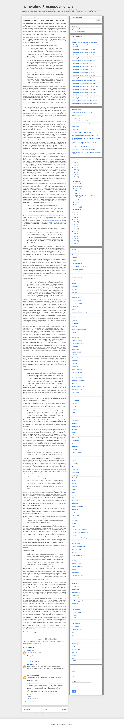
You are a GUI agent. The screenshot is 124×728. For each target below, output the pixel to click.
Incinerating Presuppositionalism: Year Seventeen (85, 95)
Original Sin (75, 509)
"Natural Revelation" (77, 272)
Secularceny (75, 578)
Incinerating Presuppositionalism (49, 6)
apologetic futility (76, 297)
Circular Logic (75, 349)
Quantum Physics (76, 558)
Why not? (74, 652)
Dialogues (74, 383)
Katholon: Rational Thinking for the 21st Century (85, 42)
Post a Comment (29, 702)
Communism (75, 360)
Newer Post (26, 709)
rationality (74, 560)
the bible (74, 618)
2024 (75, 165)
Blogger (70, 724)
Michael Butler (76, 478)
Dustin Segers (75, 392)
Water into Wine (76, 649)
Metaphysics (31, 643)
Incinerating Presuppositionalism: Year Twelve (84, 80)
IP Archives (75, 455)
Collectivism (75, 355)
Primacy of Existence (77, 541)
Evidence (74, 403)
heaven (74, 432)
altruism (74, 283)
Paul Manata (75, 515)
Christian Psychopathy (42, 641)
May (76, 200)
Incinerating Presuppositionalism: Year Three (84, 55)
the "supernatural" (76, 612)
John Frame (75, 458)
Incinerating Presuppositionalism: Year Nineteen (85, 100)
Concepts (74, 363)
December (78, 179)
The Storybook (76, 623)
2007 (75, 238)
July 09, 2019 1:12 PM (32, 672)
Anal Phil (74, 289)
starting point (75, 589)
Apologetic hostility (77, 300)
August (77, 188)
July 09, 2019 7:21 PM (32, 698)
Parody (74, 512)
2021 (75, 172)
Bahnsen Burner (31, 675)
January (77, 209)
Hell (73, 435)
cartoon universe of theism (79, 329)
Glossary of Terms (77, 115)
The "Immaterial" (76, 609)
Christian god (75, 337)
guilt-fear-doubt (76, 426)
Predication (75, 535)
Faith (73, 415)
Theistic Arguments (77, 629)
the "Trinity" (75, 615)
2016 (75, 217)
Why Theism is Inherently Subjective (81, 124)
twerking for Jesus (77, 638)
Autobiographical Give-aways (80, 312)
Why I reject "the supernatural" (80, 121)
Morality (74, 483)
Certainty (74, 335)
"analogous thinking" (77, 252)
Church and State (76, 346)
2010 (75, 231)
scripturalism (75, 572)
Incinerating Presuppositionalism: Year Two (83, 52)
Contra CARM (75, 126)
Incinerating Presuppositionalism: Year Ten (83, 75)
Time (73, 632)
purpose (74, 552)
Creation (74, 375)
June (76, 193)
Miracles (74, 480)
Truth (73, 635)
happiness (74, 429)
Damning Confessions (78, 380)
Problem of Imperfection (78, 546)
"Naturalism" (75, 275)
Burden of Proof (76, 323)
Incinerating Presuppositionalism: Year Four (83, 58)
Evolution (74, 406)
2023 (75, 167)
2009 (75, 233)
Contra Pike (75, 129)
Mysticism (74, 486)
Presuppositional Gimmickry (79, 538)
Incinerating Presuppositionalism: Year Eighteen (85, 98)
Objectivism (38, 643)
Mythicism (74, 489)
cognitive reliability (77, 352)
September (78, 186)
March (77, 204)
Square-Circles (76, 586)
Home (45, 709)
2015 (75, 219)
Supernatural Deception (78, 598)
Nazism (74, 492)
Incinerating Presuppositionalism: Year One (83, 49)
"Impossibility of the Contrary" (80, 266)
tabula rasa (75, 603)
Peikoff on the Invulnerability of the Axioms (83, 149)
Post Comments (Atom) (48, 714)
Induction (25, 643)
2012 (75, 226)
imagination (75, 446)
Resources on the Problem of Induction (82, 112)
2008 (75, 236)
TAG (73, 606)
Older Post (63, 709)
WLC (73, 658)
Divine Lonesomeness (78, 386)
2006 (75, 241)
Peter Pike (74, 518)
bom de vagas (31, 664)
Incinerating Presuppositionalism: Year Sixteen (84, 92)
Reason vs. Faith (76, 563)
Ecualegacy (75, 395)
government (75, 423)
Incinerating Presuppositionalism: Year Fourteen (85, 86)
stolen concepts (76, 592)
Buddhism (74, 320)
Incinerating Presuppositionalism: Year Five (83, 60)
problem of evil (76, 543)
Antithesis (74, 295)
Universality (75, 643)
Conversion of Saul (77, 372)
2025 (75, 162)
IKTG (73, 443)
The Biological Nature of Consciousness (51, 220)
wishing (74, 655)
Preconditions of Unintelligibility (80, 532)
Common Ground (76, 358)
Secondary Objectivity (78, 575)
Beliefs (73, 317)
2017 (75, 214)
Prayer (73, 526)
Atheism (74, 309)
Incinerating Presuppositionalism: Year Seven (84, 66)
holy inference (75, 440)
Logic (73, 466)
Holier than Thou (76, 438)
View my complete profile (78, 31)
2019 (75, 177)
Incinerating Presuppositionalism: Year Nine (83, 72)
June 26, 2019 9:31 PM (33, 661)
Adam (73, 280)
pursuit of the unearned (78, 555)
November (78, 181)
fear (73, 418)
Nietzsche (74, 495)
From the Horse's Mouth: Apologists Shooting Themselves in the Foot (84, 143)
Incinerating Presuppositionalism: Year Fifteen (84, 89)
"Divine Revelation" (77, 263)
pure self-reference (77, 549)
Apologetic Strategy (77, 303)
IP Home (74, 39)
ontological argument (77, 506)
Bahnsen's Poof (76, 118)
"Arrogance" (75, 255)
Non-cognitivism (76, 500)
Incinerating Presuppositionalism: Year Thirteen (84, 83)
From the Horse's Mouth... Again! (81, 146)
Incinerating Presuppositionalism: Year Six (83, 63)
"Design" (74, 260)
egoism (74, 398)
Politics (74, 523)
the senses (75, 621)
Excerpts (74, 409)
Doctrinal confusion (77, 389)
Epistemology (52, 641)
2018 (75, 212)
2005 (75, 243)
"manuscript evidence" (78, 269)
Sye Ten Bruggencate (77, 601)
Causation (33, 641)
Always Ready (76, 286)
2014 (75, 222)
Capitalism (74, 326)
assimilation (75, 306)
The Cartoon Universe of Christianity (81, 132)
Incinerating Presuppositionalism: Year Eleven (84, 78)
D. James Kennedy (77, 377)
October (77, 183)
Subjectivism (75, 595)
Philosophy (75, 520)
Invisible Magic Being (77, 452)
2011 (75, 229)
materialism (75, 469)
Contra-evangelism (77, 369)
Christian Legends (77, 340)
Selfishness (75, 581)
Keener (74, 460)
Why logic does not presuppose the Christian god (85, 135)
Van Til (73, 646)
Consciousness (76, 366)
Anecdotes (75, 292)
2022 (75, 170)
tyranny (74, 641)
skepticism (74, 583)
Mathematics (75, 472)
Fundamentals (59, 641)
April (76, 202)
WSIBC (74, 661)
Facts (73, 412)
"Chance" (74, 257)
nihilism (74, 498)
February (77, 207)
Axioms (29, 641)
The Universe (75, 626)
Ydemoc (29, 650)
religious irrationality (77, 566)
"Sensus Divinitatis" (77, 277)
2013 (75, 224)
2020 (75, 174)
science (74, 569)
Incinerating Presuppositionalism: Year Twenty (84, 103)
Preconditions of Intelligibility (79, 529)
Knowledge (75, 463)
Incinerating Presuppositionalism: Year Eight (83, 69)
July (76, 191)
